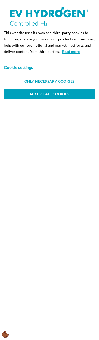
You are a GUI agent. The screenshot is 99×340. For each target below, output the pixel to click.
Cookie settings (18, 67)
